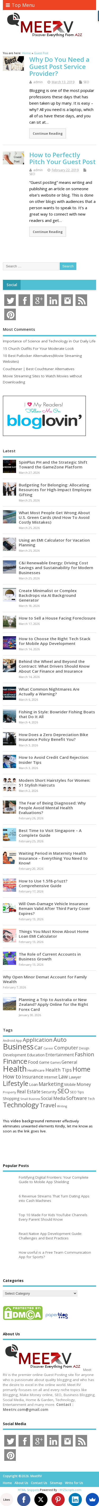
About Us (21, 1483)
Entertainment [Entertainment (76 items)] (59, 1055)
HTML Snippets (28, 1490)
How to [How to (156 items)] (12, 1076)
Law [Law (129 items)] (63, 1076)
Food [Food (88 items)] (33, 1062)
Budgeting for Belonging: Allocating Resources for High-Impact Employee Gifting (55, 489)
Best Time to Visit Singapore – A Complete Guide (50, 833)
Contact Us (39, 1483)
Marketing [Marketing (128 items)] (51, 1083)
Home (7, 1483)
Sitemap (56, 1483)
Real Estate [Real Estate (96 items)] (28, 1092)
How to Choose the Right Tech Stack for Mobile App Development (55, 641)
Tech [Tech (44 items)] (91, 1098)
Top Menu (20, 5)
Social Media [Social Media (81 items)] (53, 1098)
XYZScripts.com (70, 1490)
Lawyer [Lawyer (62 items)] (75, 1077)
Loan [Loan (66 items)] (33, 1084)
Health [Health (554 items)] (15, 1068)
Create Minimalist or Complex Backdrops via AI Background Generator (48, 595)
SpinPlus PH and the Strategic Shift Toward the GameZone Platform (53, 464)
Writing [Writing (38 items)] (62, 1106)
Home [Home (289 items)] (81, 1069)
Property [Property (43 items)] (9, 1092)
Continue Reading (48, 133)
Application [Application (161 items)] (38, 1039)
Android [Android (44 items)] (9, 1040)
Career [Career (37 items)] (48, 1048)
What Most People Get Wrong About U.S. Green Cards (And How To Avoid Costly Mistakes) (54, 517)
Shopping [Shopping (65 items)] (11, 1098)
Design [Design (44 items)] (84, 1048)
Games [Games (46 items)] (55, 1062)
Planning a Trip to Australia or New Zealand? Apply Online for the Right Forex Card (53, 1004)
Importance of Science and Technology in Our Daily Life (49, 341)
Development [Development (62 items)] (14, 1054)
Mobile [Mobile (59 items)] (70, 1084)
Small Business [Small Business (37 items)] (30, 1099)
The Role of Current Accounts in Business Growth (50, 956)
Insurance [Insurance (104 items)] (32, 1076)
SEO (86, 82)
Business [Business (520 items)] (18, 1046)
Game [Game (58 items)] (44, 1062)
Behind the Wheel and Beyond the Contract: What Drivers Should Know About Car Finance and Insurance (54, 666)
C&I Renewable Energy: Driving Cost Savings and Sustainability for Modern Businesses (56, 567)
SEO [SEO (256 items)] (63, 1090)
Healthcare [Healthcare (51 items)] (36, 1070)
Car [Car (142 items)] (38, 1047)
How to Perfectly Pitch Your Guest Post (62, 158)
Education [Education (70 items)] (36, 1054)
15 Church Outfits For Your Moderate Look (38, 348)
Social (12, 284)
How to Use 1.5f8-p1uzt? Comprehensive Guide (43, 883)
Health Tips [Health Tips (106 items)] (58, 1070)
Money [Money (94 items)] (84, 1084)
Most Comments (19, 329)
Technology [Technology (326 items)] (21, 1104)
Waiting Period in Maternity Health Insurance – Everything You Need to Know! (53, 857)
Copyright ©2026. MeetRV (22, 1476)
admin (38, 82)
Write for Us (74, 1483)
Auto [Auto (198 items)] (60, 1039)
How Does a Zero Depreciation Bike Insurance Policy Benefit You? (53, 737)
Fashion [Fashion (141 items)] (84, 1054)
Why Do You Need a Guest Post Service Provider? (59, 66)
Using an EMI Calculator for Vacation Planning (54, 542)
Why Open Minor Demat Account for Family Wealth (45, 979)
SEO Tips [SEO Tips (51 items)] (77, 1092)
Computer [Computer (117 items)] (66, 1047)
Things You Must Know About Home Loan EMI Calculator (54, 934)
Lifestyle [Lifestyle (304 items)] (15, 1083)
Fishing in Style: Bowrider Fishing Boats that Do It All (57, 714)
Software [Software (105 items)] (76, 1098)
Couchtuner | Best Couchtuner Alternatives (38, 368)
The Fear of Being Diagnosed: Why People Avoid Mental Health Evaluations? (52, 807)
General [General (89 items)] (69, 1062)
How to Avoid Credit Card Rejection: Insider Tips (54, 760)
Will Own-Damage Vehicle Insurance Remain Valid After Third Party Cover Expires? (54, 908)
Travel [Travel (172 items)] (48, 1105)
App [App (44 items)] (19, 1040)
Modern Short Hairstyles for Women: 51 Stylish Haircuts (54, 783)
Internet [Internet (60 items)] (51, 1077)
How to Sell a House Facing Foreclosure (57, 618)
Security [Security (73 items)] (49, 1091)
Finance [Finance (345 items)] (15, 1061)
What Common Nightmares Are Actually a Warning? (49, 691)
